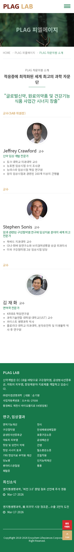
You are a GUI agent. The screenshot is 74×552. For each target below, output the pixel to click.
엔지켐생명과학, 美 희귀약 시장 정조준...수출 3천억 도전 (36, 507)
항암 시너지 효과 (12, 450)
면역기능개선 (10, 424)
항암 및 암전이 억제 (13, 445)
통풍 (39, 465)
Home (6, 53)
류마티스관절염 (11, 465)
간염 (39, 445)
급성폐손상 (43, 440)
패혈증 (6, 471)
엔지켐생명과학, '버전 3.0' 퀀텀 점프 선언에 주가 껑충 (34, 489)
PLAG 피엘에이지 (25, 53)
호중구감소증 (44, 435)
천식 (39, 424)
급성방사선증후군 (12, 435)
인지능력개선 (44, 460)
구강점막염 (9, 429)
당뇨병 (6, 460)
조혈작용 (42, 455)
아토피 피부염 (10, 440)
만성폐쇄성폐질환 (46, 429)
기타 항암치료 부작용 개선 (17, 455)
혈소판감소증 (44, 450)
